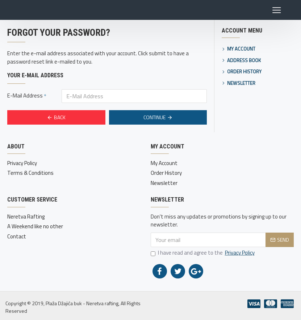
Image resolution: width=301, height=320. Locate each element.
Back (60, 117)
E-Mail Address (25, 95)
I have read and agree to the (203, 253)
